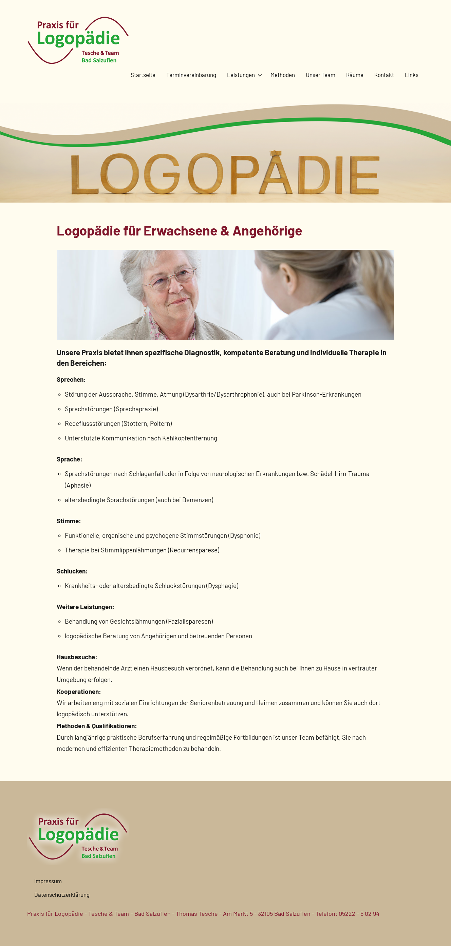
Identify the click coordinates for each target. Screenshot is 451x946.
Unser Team (320, 74)
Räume (354, 74)
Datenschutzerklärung (62, 894)
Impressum (48, 880)
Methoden (282, 74)
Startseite (143, 74)
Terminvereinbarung (191, 74)
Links (411, 74)
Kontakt (384, 74)
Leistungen (243, 74)
